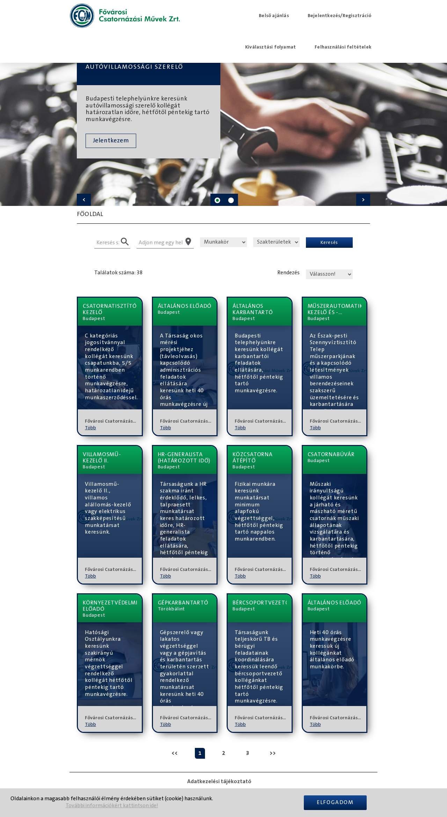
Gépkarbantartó (183, 603)
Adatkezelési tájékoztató (219, 781)
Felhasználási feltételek (343, 47)
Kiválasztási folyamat (270, 47)
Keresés (329, 242)
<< (174, 753)
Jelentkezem (111, 140)
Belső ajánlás (274, 15)
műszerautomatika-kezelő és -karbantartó (335, 309)
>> (273, 753)
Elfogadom (335, 802)
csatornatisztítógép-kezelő (110, 309)
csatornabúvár (331, 454)
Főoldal (90, 214)
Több (90, 428)
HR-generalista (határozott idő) (184, 457)
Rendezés (288, 273)
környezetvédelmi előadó (110, 606)
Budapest (94, 318)
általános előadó (185, 306)
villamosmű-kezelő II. (102, 457)
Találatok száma (114, 273)
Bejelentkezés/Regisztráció (339, 15)
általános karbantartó (253, 309)
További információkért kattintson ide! (112, 806)
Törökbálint (171, 609)
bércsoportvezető (260, 603)
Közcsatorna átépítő (253, 457)
